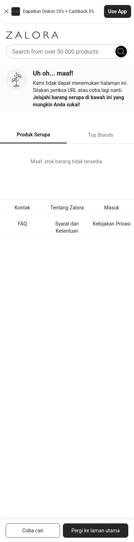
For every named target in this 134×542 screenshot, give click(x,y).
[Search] (121, 51)
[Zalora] (67, 35)
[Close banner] (6, 11)
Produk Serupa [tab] (33, 134)
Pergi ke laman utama (95, 530)
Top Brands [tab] (100, 135)
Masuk (111, 207)
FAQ (22, 224)
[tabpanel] (67, 161)
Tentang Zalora (67, 207)
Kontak (22, 207)
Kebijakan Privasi (111, 224)
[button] (67, 11)
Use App (117, 11)
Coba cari (32, 530)
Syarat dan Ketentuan (67, 227)
